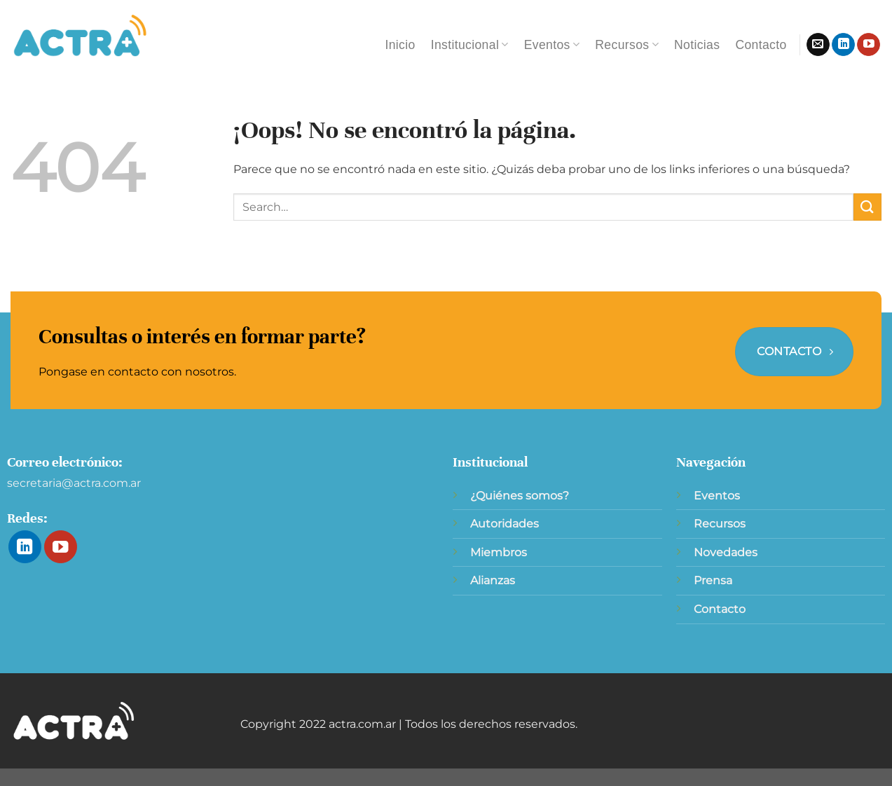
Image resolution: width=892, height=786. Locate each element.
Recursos (627, 45)
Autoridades (504, 523)
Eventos (552, 45)
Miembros (498, 552)
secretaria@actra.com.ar (74, 483)
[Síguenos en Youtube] (868, 45)
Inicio (400, 45)
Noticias (697, 45)
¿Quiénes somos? (519, 495)
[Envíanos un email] (818, 45)
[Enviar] (867, 207)
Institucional (470, 45)
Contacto (760, 45)
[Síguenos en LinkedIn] (843, 45)
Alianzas (492, 580)
